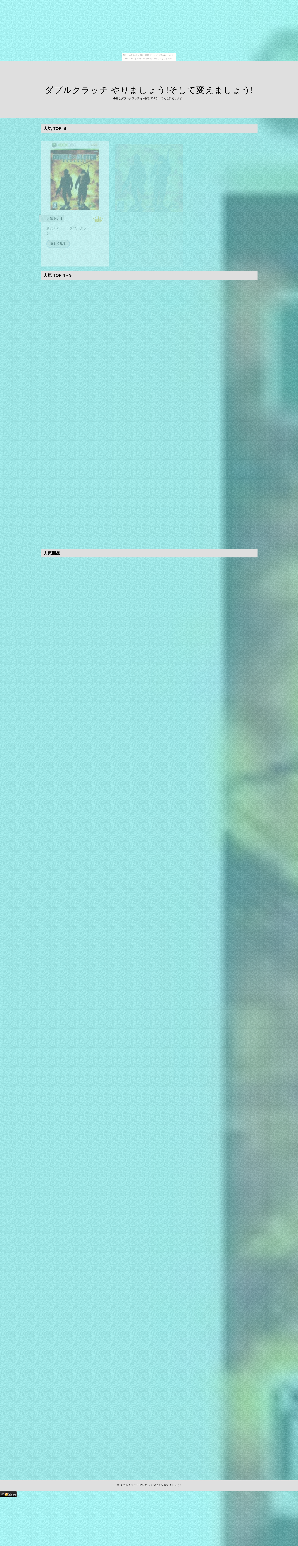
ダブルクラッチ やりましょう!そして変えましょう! (149, 90)
